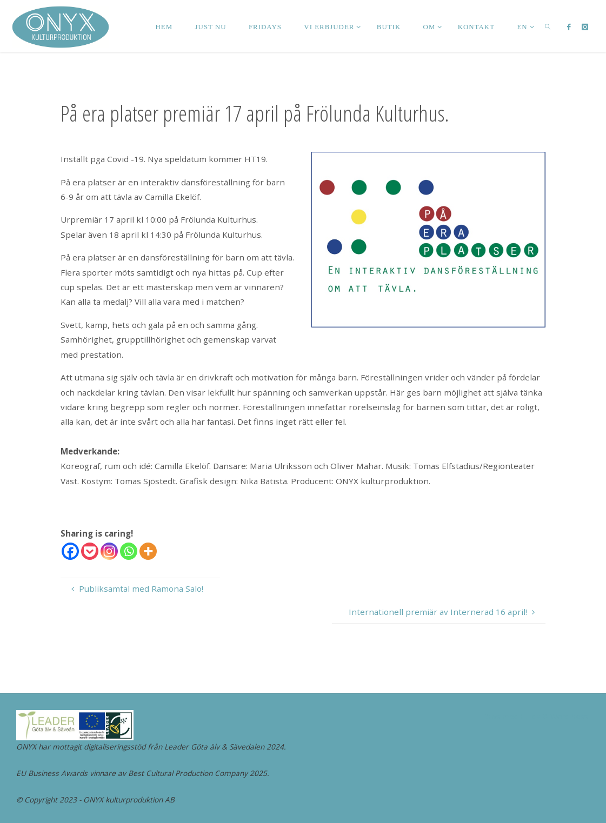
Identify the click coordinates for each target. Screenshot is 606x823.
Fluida (529, 716)
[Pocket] (89, 551)
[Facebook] (70, 551)
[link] (547, 26)
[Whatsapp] (128, 551)
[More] (148, 551)
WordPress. (570, 716)
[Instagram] (109, 551)
